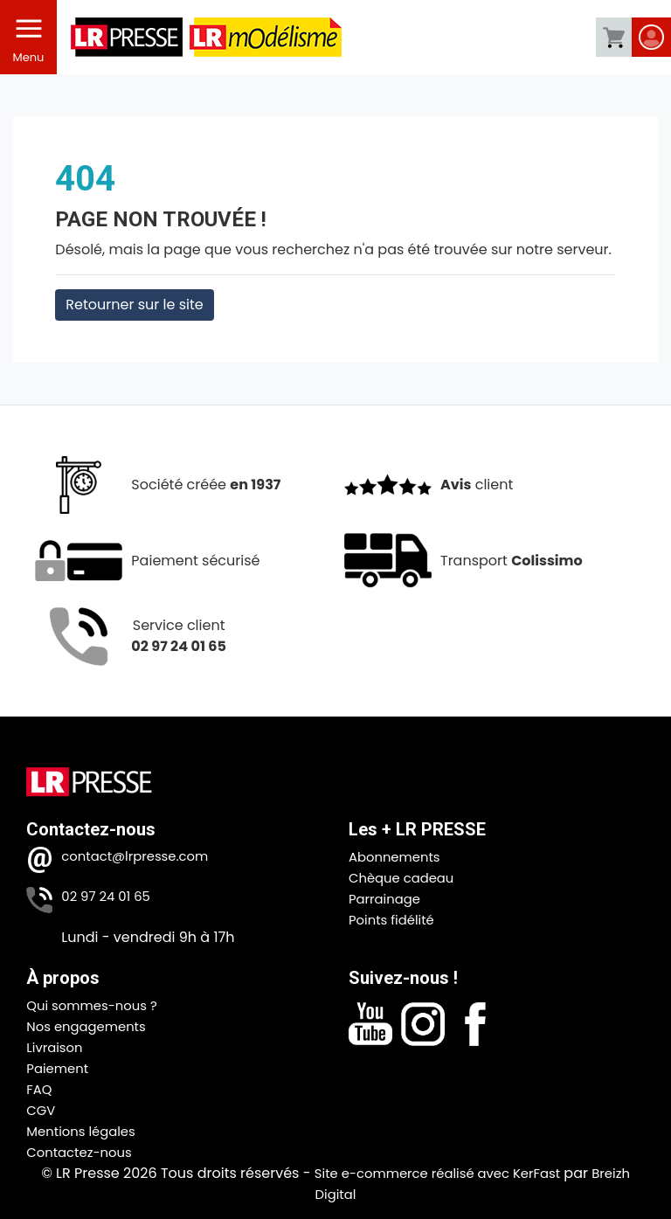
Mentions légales (85, 1131)
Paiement (59, 1068)
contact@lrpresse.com (140, 857)
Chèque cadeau (405, 878)
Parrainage (387, 899)
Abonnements (398, 857)
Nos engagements (90, 1026)
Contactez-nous (83, 1152)
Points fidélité (395, 920)
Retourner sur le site (134, 304)
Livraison (56, 1047)
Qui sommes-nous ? (96, 1005)
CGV (42, 1110)
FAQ (39, 1089)
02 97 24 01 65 (109, 897)
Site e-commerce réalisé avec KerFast (436, 1173)
